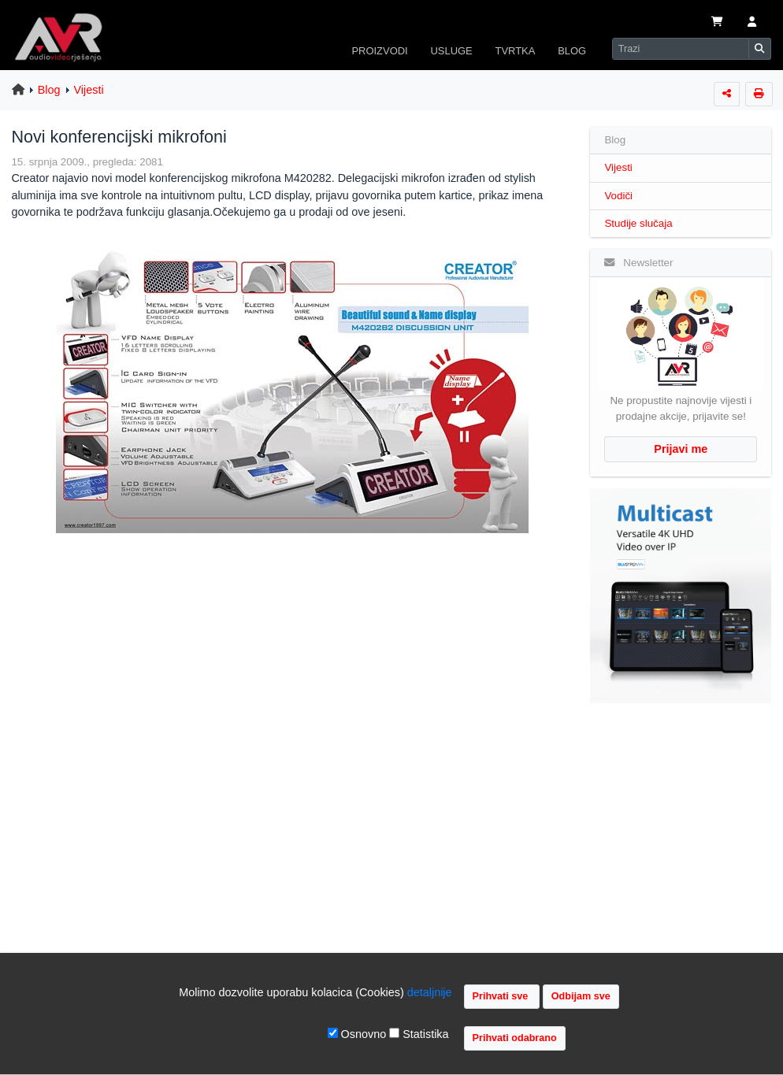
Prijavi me (680, 449)
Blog (49, 89)
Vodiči (618, 196)
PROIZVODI (379, 51)
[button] (752, 23)
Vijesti (89, 89)
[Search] (680, 49)
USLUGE (451, 51)
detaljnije (429, 992)
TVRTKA (515, 51)
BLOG (572, 51)
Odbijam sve (580, 996)
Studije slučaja (638, 223)
